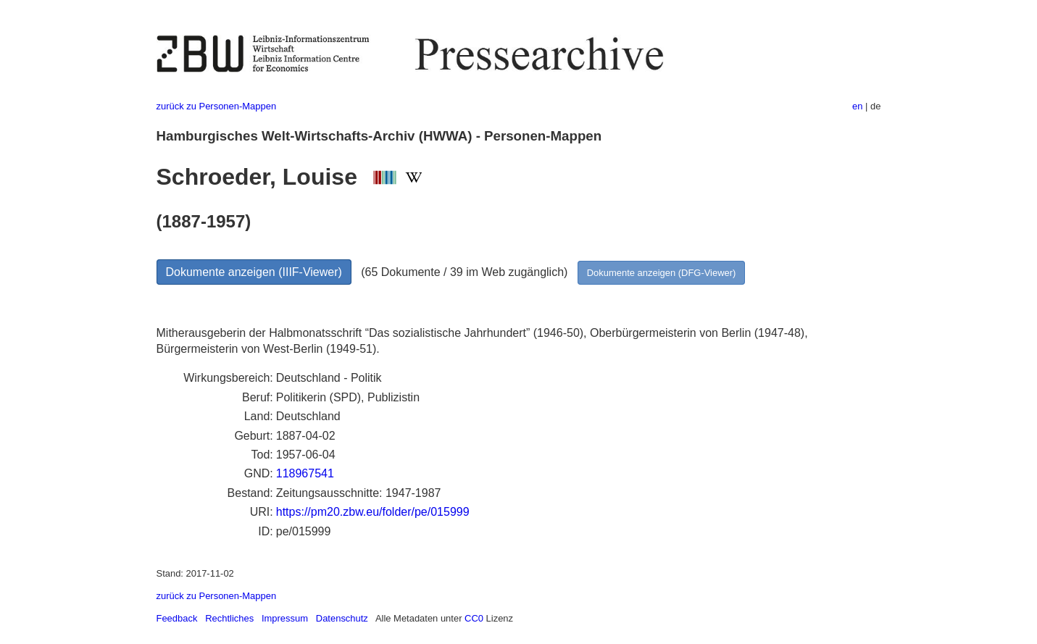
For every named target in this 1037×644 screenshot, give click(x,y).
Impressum (285, 618)
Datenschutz (342, 618)
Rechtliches (229, 618)
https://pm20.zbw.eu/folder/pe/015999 (373, 512)
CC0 (474, 618)
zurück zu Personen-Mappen (217, 106)
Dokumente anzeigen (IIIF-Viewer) (254, 272)
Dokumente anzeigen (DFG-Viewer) (661, 272)
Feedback (177, 618)
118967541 (305, 473)
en (857, 106)
